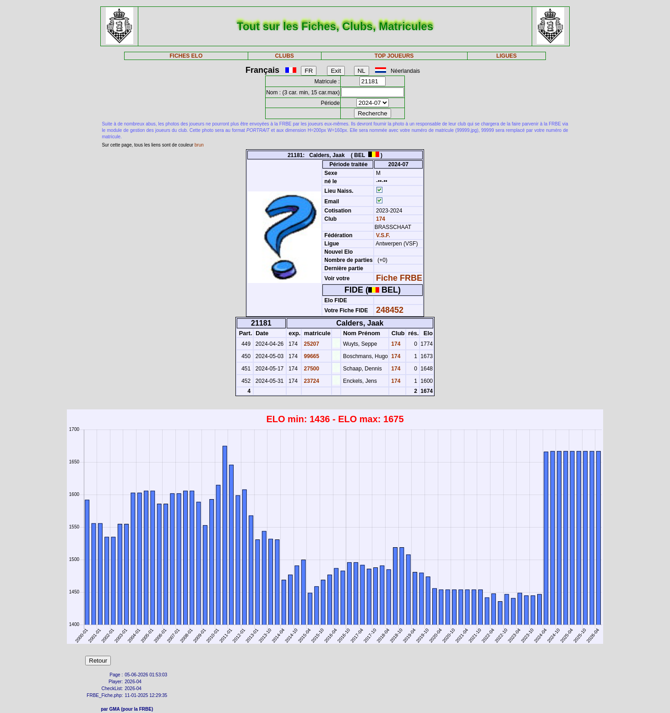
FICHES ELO (185, 56)
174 (380, 219)
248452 (389, 310)
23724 (310, 381)
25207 (310, 344)
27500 (310, 368)
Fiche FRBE (399, 278)
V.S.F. (383, 235)
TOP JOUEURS (394, 56)
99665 (310, 356)
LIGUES (506, 56)
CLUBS (284, 56)
